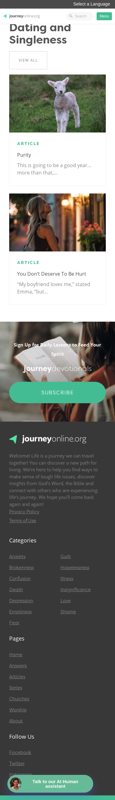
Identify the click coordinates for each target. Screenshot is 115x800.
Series (15, 688)
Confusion (20, 579)
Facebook (20, 752)
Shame (68, 612)
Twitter (17, 763)
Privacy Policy (24, 512)
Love (65, 601)
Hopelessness (74, 568)
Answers (18, 666)
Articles (17, 677)
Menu (104, 16)
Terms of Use (22, 521)
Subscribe (57, 392)
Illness (66, 579)
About (16, 721)
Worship (18, 710)
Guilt (65, 556)
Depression (21, 601)
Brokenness (21, 568)
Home (15, 655)
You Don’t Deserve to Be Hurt (51, 273)
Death (16, 590)
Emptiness (20, 612)
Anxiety (17, 556)
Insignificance (75, 590)
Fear (14, 623)
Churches (19, 699)
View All (28, 60)
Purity (24, 154)
